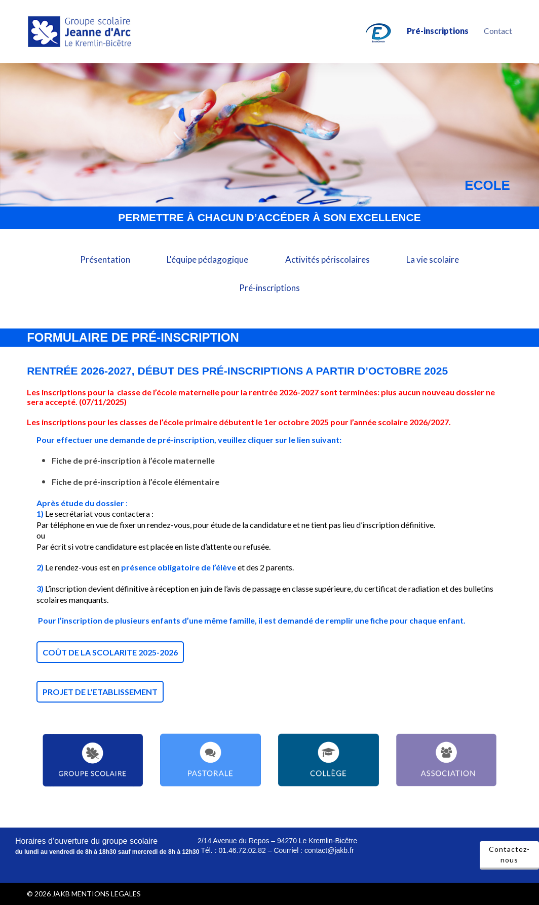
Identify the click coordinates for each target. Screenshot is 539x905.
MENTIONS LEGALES (106, 893)
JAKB (61, 893)
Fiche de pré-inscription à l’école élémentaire (135, 481)
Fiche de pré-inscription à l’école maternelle (134, 460)
